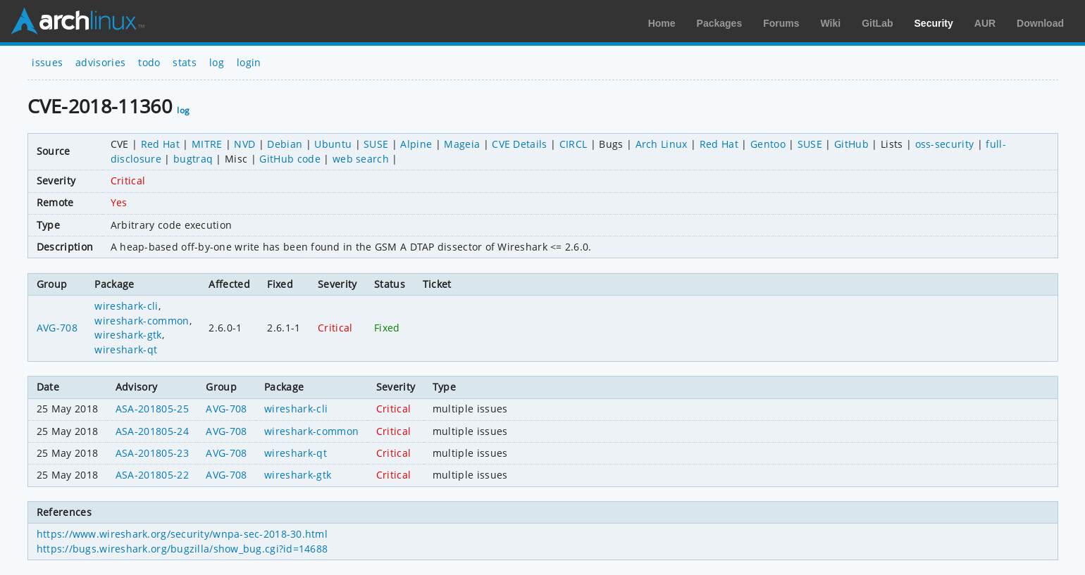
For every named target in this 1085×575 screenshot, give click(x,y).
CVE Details (519, 144)
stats (185, 62)
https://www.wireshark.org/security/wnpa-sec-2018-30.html (182, 534)
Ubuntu (333, 144)
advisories (100, 62)
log (216, 62)
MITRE (207, 144)
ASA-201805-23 (152, 453)
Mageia (462, 144)
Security (933, 23)
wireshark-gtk (127, 334)
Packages (720, 23)
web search (361, 158)
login (249, 62)
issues (47, 62)
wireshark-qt (125, 349)
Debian (284, 144)
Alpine (416, 144)
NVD (244, 144)
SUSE (376, 144)
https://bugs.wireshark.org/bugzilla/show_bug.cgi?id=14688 (182, 548)
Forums (781, 23)
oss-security (944, 144)
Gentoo (768, 144)
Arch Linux (77, 21)
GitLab (877, 23)
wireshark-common (141, 320)
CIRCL (573, 144)
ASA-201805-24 (152, 431)
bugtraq (193, 158)
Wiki (831, 23)
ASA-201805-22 (152, 474)
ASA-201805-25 (152, 408)
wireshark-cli (126, 305)
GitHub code (290, 158)
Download (1040, 23)
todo (149, 62)
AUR (985, 23)
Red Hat (160, 144)
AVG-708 (57, 327)
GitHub (851, 144)
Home (662, 23)
